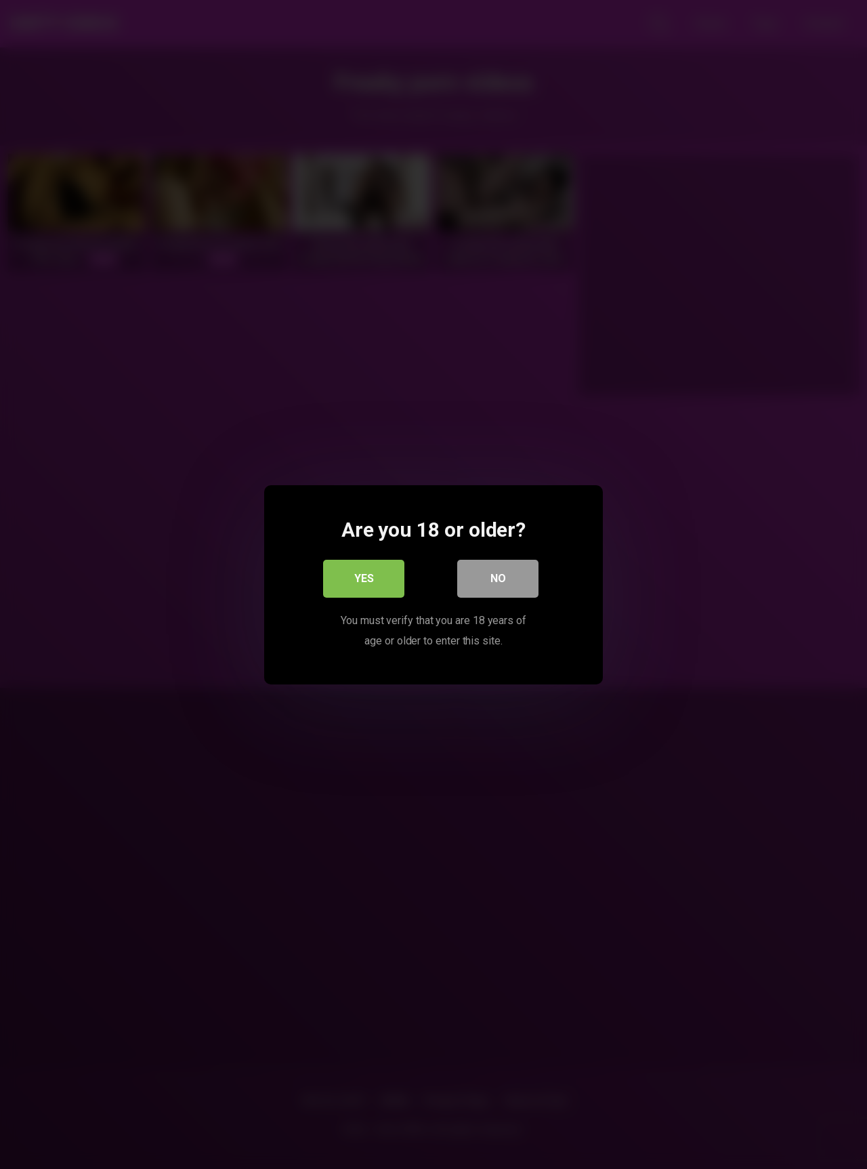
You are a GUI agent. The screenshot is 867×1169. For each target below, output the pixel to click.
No (498, 577)
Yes (364, 577)
